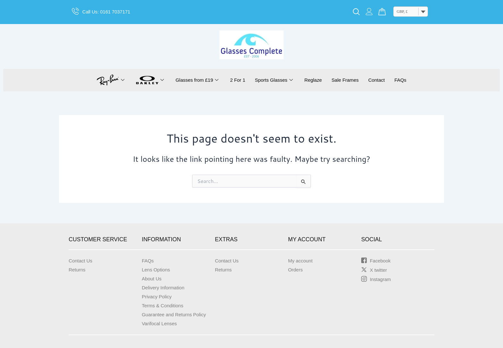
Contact (380, 80)
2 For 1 (235, 80)
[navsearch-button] (356, 12)
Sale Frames (347, 80)
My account (301, 260)
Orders (296, 269)
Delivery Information (164, 287)
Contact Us (81, 260)
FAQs (405, 80)
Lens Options (157, 269)
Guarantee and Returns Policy (176, 314)
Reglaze (314, 80)
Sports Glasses (273, 80)
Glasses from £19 (192, 80)
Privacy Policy (158, 296)
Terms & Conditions (164, 305)
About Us (152, 278)
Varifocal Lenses (160, 323)
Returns (78, 269)
